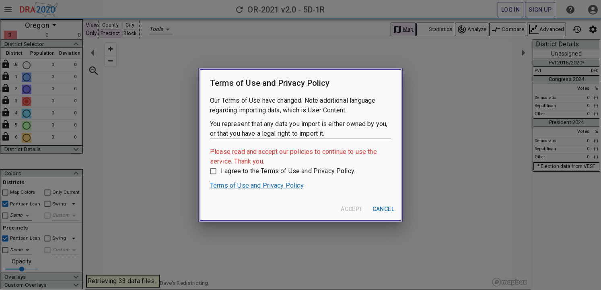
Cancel (383, 209)
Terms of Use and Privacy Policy (257, 185)
